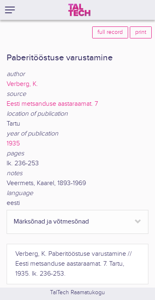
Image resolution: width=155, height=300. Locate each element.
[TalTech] (79, 10)
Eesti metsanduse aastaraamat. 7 (52, 104)
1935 (13, 144)
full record (110, 32)
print (140, 32)
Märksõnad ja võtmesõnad (51, 222)
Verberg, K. (22, 84)
